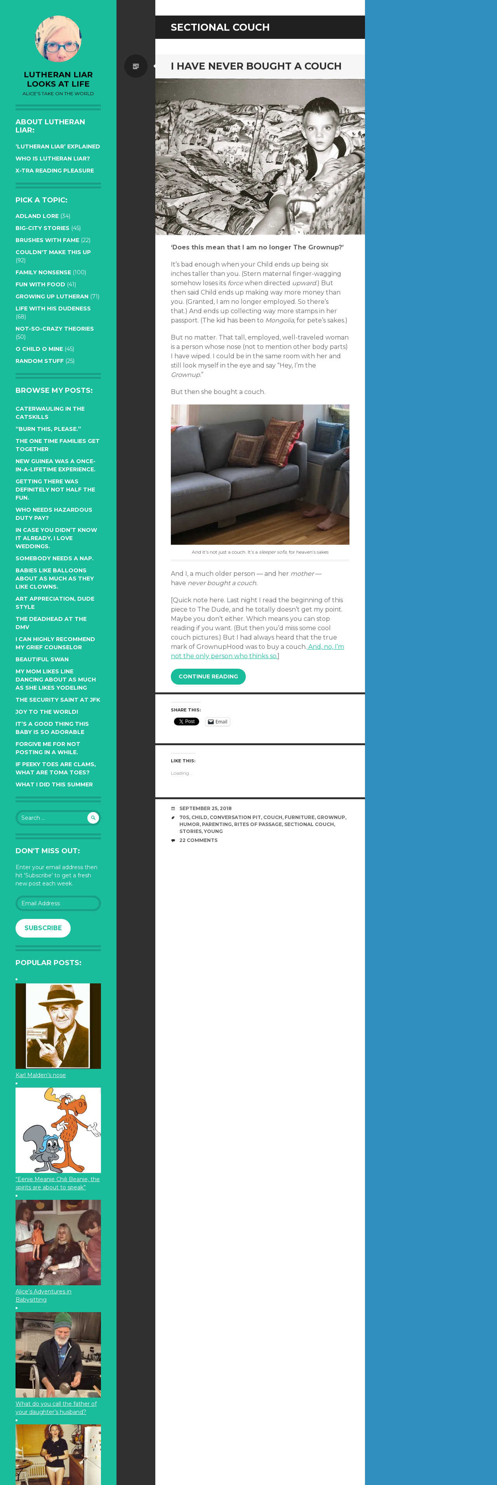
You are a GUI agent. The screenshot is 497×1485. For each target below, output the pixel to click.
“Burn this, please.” (48, 428)
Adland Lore (37, 216)
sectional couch (309, 824)
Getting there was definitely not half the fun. (55, 489)
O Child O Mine (39, 348)
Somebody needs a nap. (55, 558)
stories (190, 831)
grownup (331, 817)
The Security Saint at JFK (58, 699)
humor (189, 824)
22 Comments (198, 840)
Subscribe (43, 928)
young (213, 831)
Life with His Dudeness (53, 308)
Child (199, 817)
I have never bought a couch (256, 66)
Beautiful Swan (42, 659)
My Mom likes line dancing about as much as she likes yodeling (56, 679)
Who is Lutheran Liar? (53, 158)
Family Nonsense (43, 272)
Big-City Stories (43, 228)
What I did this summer (54, 784)
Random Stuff (40, 360)
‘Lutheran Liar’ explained (58, 146)
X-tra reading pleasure (55, 170)
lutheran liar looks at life (58, 79)
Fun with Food (40, 284)
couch (272, 817)
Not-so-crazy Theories (55, 328)
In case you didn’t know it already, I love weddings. (56, 538)
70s (184, 817)
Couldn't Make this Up (53, 252)
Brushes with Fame (47, 240)
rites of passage (258, 824)
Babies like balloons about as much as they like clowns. (55, 578)
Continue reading (208, 676)
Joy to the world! (47, 711)
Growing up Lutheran (52, 296)
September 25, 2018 (205, 808)
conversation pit (235, 817)
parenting (217, 824)
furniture (300, 817)
